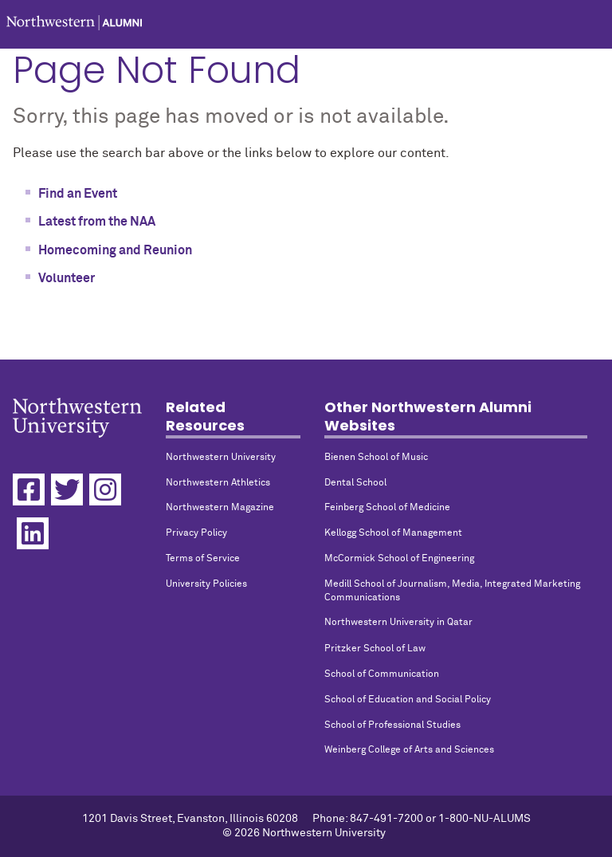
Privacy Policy (196, 533)
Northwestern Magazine (220, 508)
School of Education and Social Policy (407, 700)
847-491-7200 (386, 818)
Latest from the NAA (96, 221)
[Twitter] (67, 489)
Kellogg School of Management (393, 533)
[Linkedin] (33, 533)
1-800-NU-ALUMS (484, 818)
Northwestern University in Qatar (398, 622)
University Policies (206, 584)
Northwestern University (221, 457)
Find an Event (77, 193)
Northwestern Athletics (218, 483)
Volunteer (66, 278)
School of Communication (381, 674)
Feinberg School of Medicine (387, 508)
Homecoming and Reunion (115, 250)
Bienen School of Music (376, 457)
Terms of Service (203, 559)
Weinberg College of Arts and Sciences (409, 750)
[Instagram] (105, 489)
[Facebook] (29, 489)
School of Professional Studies (392, 725)
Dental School (355, 483)
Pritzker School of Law (375, 649)
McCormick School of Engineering (399, 559)
